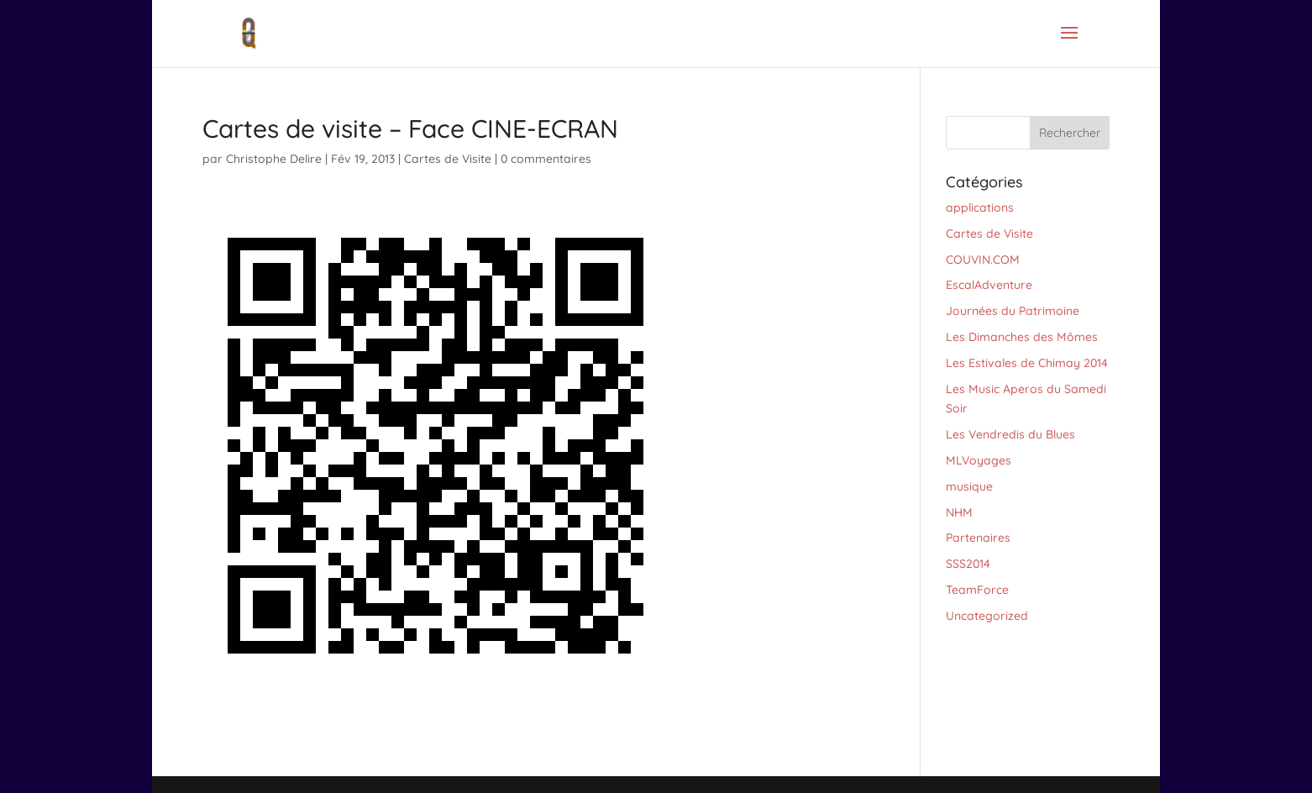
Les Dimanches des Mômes (1022, 336)
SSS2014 (968, 563)
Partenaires (978, 537)
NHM (959, 512)
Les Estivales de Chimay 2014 (1027, 362)
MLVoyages (978, 460)
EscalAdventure (989, 284)
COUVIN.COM (983, 259)
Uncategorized (987, 615)
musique (969, 486)
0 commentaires (546, 158)
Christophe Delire (274, 158)
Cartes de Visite (447, 158)
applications (980, 207)
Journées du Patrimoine (1012, 310)
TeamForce (977, 589)
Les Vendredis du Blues (1010, 434)
